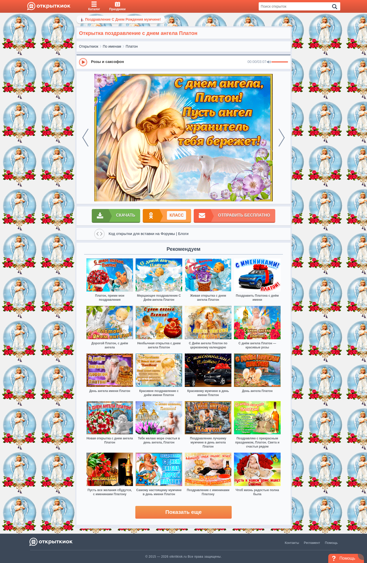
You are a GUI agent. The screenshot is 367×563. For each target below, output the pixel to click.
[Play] (83, 62)
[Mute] (268, 62)
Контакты (292, 543)
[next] (281, 137)
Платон (132, 46)
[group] (183, 62)
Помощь (331, 543)
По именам (112, 46)
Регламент (312, 543)
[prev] (85, 137)
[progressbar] (279, 62)
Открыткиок (88, 46)
